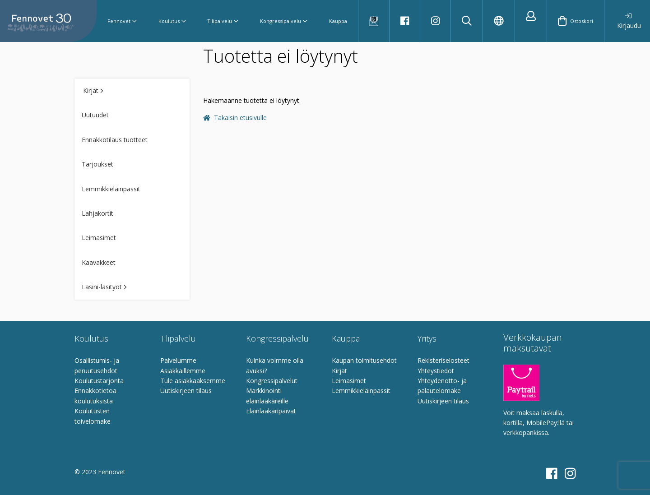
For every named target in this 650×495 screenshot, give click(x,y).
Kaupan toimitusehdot (364, 360)
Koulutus (172, 21)
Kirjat (93, 90)
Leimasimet (99, 237)
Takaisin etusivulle (235, 117)
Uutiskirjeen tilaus (186, 390)
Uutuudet (95, 115)
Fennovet (122, 21)
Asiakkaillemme (182, 370)
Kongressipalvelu (283, 21)
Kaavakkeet (99, 262)
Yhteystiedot (436, 370)
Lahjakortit (97, 213)
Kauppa (338, 21)
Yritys (427, 338)
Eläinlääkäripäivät (271, 411)
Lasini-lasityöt (104, 286)
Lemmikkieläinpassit (111, 189)
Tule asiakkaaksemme (192, 380)
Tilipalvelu (222, 21)
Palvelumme (178, 360)
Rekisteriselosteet (443, 360)
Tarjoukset (97, 164)
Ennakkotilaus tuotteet (115, 139)
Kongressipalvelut (271, 380)
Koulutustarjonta (99, 380)
